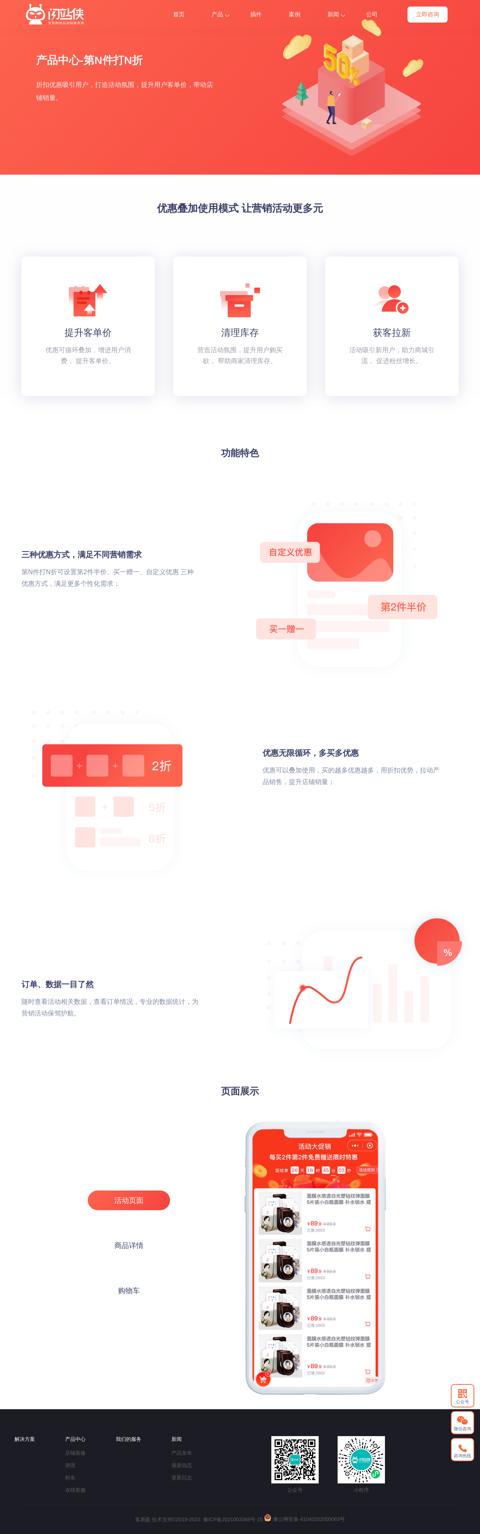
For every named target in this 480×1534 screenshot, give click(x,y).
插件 (256, 14)
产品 (220, 14)
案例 (294, 14)
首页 (179, 14)
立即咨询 (427, 14)
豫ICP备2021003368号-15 (233, 1519)
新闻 (336, 14)
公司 (372, 14)
